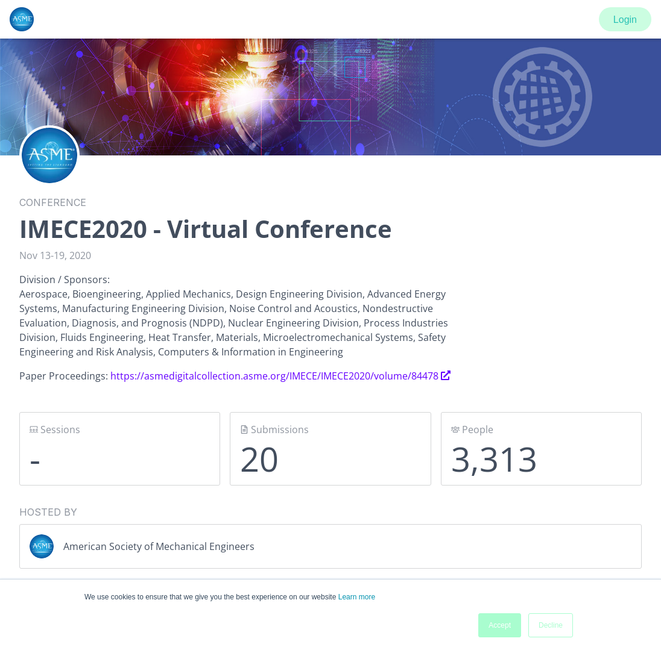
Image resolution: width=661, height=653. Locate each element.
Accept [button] (500, 625)
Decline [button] (551, 625)
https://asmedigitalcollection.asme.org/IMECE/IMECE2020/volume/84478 (280, 376)
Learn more (356, 597)
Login (625, 19)
